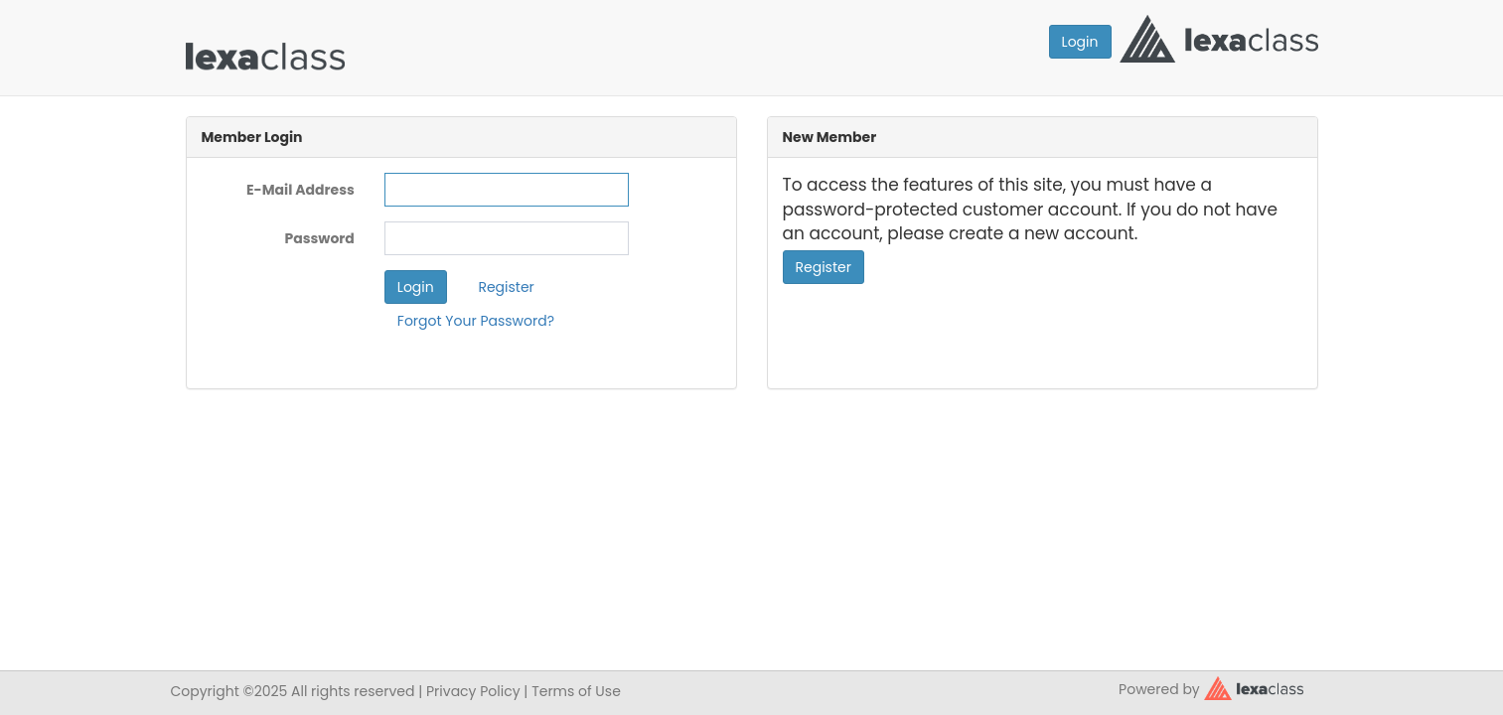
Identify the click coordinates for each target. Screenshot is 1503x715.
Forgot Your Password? (475, 321)
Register (505, 287)
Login (1080, 42)
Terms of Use (576, 691)
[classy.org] (1253, 687)
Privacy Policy (473, 691)
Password (319, 238)
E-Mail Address (300, 190)
